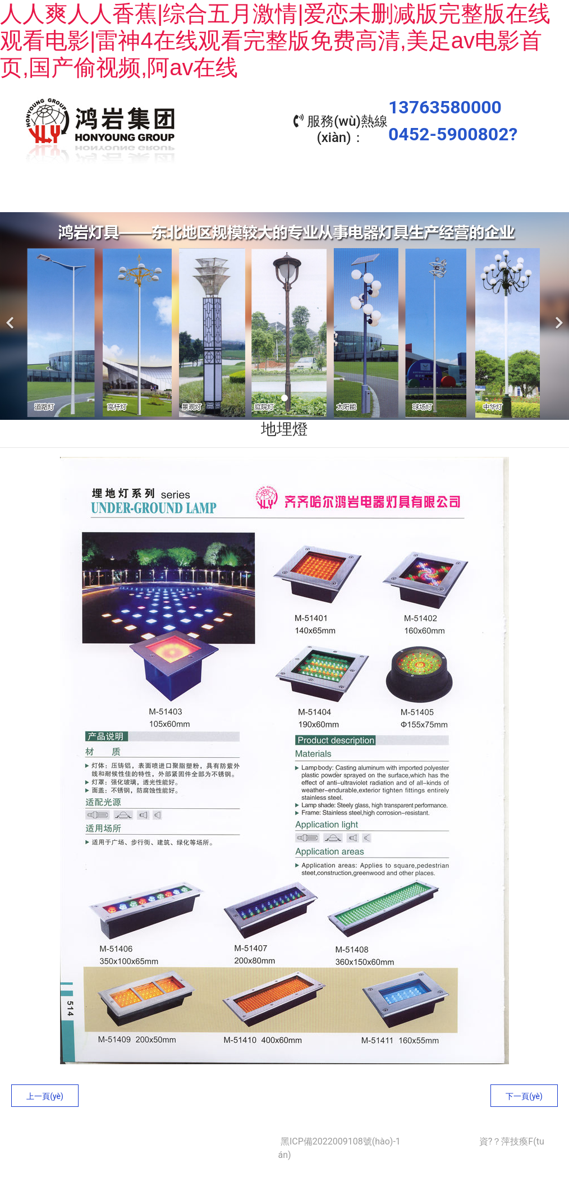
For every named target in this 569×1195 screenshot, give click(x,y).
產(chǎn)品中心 (234, 195)
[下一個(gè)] (558, 313)
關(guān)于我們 (133, 195)
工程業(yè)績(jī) (335, 195)
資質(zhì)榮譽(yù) (435, 195)
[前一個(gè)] (11, 313)
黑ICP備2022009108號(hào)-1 (341, 1138)
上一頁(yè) (44, 1093)
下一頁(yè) (524, 1093)
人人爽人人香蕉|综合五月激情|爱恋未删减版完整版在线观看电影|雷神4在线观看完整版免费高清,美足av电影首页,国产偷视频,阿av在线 (275, 40)
